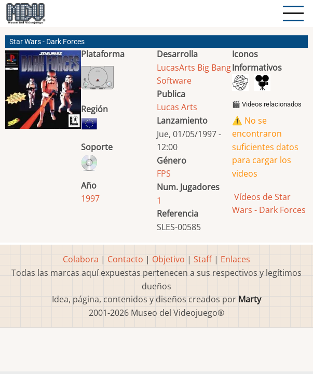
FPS (164, 173)
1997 (90, 198)
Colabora (81, 259)
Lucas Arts (177, 107)
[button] (43, 93)
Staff (203, 259)
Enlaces (235, 259)
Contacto (125, 259)
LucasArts (176, 67)
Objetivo (168, 259)
